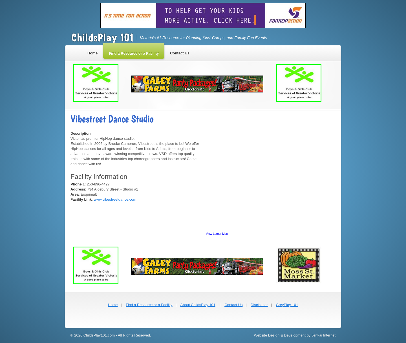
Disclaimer (259, 305)
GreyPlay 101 (287, 305)
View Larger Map (217, 233)
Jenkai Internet (324, 335)
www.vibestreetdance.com (115, 199)
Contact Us (233, 305)
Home (113, 305)
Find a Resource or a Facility (149, 305)
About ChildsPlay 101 (197, 305)
